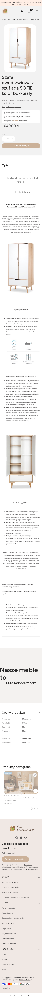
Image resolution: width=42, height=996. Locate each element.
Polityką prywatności (31, 869)
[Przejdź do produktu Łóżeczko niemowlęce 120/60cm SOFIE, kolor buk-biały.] (21, 782)
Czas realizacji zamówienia (13, 918)
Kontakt (5, 959)
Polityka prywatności (10, 887)
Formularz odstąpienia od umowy (15, 897)
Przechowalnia (8, 939)
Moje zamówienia (9, 934)
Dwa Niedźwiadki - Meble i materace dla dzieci (14, 19)
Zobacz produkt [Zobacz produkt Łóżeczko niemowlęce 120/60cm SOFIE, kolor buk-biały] (35, 791)
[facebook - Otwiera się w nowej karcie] (21, 837)
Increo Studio (24, 980)
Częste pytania (8, 964)
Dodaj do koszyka (21, 146)
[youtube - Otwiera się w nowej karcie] (25, 837)
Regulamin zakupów (10, 882)
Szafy (38, 19)
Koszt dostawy (8, 913)
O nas (4, 954)
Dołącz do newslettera (15, 859)
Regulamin (28, 865)
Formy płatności (8, 908)
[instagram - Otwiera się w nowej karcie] (16, 837)
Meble (32, 19)
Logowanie (6, 929)
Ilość (3, 134)
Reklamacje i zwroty (10, 892)
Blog (4, 969)
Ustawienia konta (9, 944)
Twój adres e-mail (8, 853)
